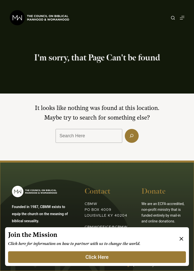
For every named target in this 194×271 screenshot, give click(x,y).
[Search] (173, 18)
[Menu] (182, 17)
